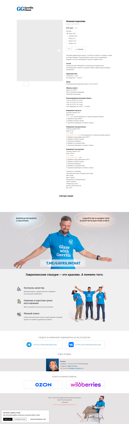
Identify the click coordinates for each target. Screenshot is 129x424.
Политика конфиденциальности (64, 405)
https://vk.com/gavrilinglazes (88, 345)
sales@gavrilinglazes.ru (76, 368)
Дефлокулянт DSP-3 (72, 135)
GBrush (68, 116)
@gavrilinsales (72, 366)
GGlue (68, 133)
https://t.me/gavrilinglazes (45, 345)
